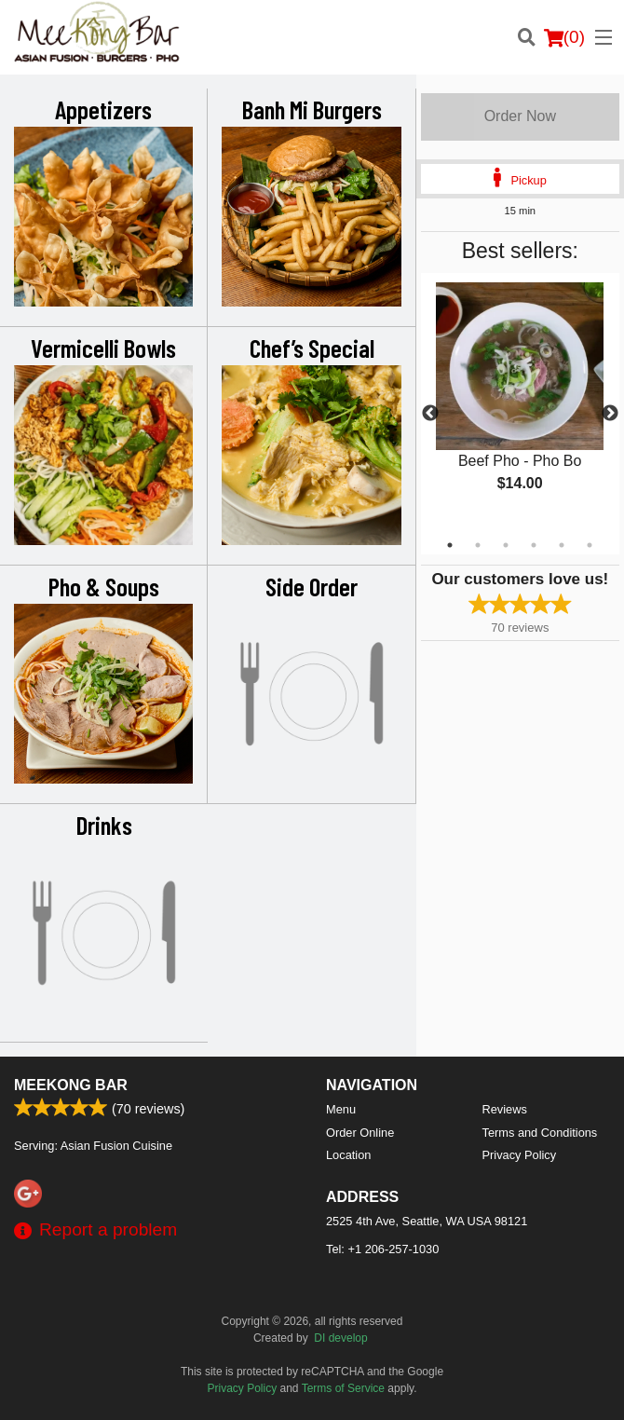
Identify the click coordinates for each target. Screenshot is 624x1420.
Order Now (520, 116)
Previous (430, 413)
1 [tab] (450, 545)
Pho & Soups (103, 586)
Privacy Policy (519, 1155)
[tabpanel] (520, 402)
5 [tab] (561, 545)
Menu (341, 1109)
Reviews (504, 1109)
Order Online (360, 1133)
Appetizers (103, 109)
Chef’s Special (312, 347)
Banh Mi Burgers (312, 109)
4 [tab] (533, 545)
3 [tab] (505, 545)
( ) (564, 37)
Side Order (311, 586)
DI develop (340, 1338)
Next (610, 413)
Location (348, 1155)
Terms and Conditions (540, 1133)
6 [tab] (589, 545)
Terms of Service (343, 1388)
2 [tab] (477, 545)
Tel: (382, 1249)
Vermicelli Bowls (103, 347)
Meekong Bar (71, 1085)
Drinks (104, 825)
